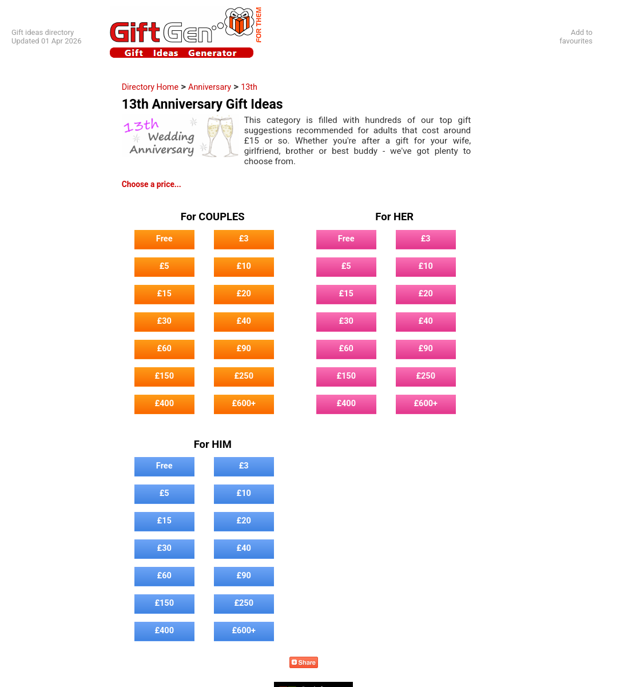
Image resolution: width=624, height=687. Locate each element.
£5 (164, 266)
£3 (244, 238)
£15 (164, 293)
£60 (164, 348)
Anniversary (209, 87)
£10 (244, 266)
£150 (164, 376)
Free (164, 238)
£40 (244, 321)
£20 (244, 293)
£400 (164, 403)
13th (249, 87)
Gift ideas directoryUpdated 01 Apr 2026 (46, 36)
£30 (164, 321)
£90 (244, 348)
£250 (243, 376)
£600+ (244, 403)
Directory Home (150, 87)
